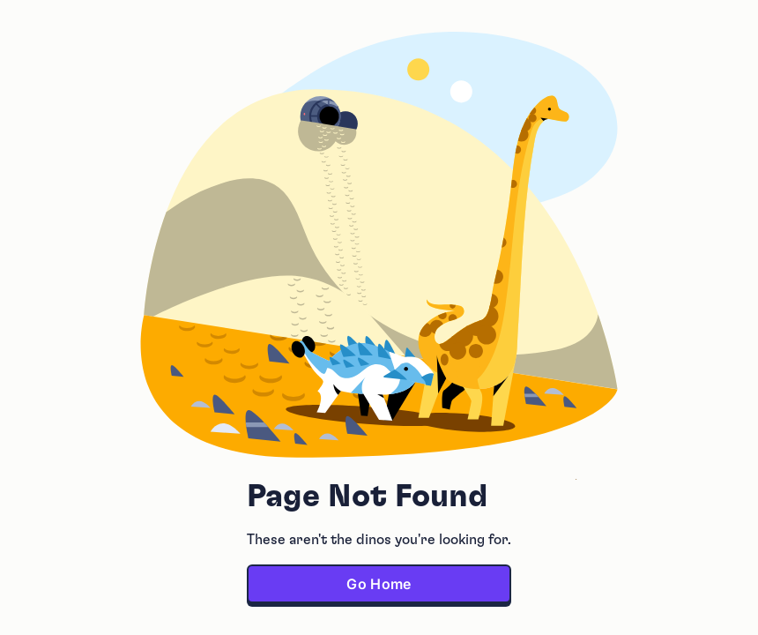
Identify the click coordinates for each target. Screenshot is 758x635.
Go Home (378, 584)
